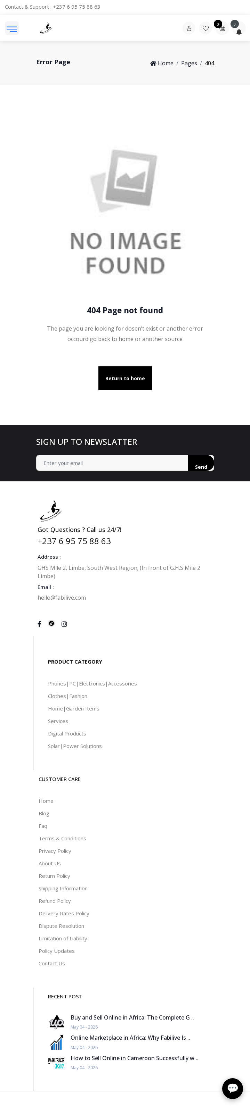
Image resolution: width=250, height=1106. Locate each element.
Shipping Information (63, 888)
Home (162, 63)
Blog (44, 813)
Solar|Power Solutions (75, 745)
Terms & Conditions (62, 838)
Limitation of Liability (63, 938)
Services (58, 720)
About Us (50, 863)
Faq (43, 825)
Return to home (125, 378)
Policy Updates (57, 950)
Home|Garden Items (73, 708)
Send (201, 467)
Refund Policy (55, 900)
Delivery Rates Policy (64, 913)
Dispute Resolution (61, 925)
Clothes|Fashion (67, 695)
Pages (189, 63)
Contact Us (52, 963)
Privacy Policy (55, 850)
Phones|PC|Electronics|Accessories (92, 683)
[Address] (125, 463)
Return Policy (54, 875)
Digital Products (67, 733)
